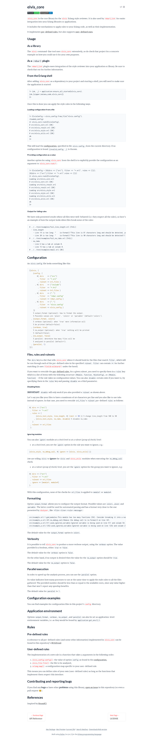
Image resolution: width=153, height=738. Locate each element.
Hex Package (68, 729)
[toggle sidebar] (32, 4)
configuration (68, 146)
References (8, 48)
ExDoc (80, 734)
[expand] (33, 24)
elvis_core (8, 9)
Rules (6, 42)
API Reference (7, 24)
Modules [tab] (14, 17)
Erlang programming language (107, 734)
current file (88, 729)
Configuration (9, 34)
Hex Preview (78, 729)
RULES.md (74, 643)
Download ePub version (116, 729)
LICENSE (5, 52)
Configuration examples (14, 37)
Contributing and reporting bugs (17, 45)
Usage (6, 31)
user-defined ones (101, 32)
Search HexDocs (100, 729)
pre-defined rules (67, 32)
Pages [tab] (5, 17)
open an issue (109, 687)
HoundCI (60, 703)
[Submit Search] (3, 3)
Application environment (14, 40)
